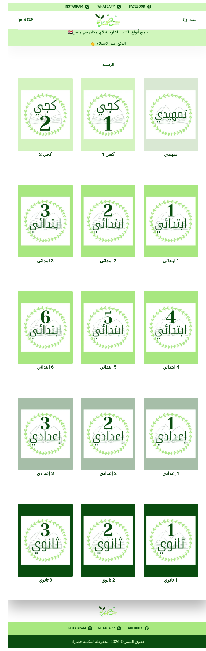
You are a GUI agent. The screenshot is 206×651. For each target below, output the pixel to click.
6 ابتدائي (40, 367)
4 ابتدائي (165, 367)
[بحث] (184, 20)
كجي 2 (40, 154)
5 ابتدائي (103, 367)
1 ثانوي (165, 580)
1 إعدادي (165, 473)
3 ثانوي (40, 580)
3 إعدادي (40, 473)
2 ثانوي (103, 580)
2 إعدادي (103, 473)
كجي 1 (103, 154)
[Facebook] (135, 6)
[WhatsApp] (104, 6)
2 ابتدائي (103, 260)
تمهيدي (165, 154)
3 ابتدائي (40, 260)
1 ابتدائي (165, 260)
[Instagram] (72, 6)
